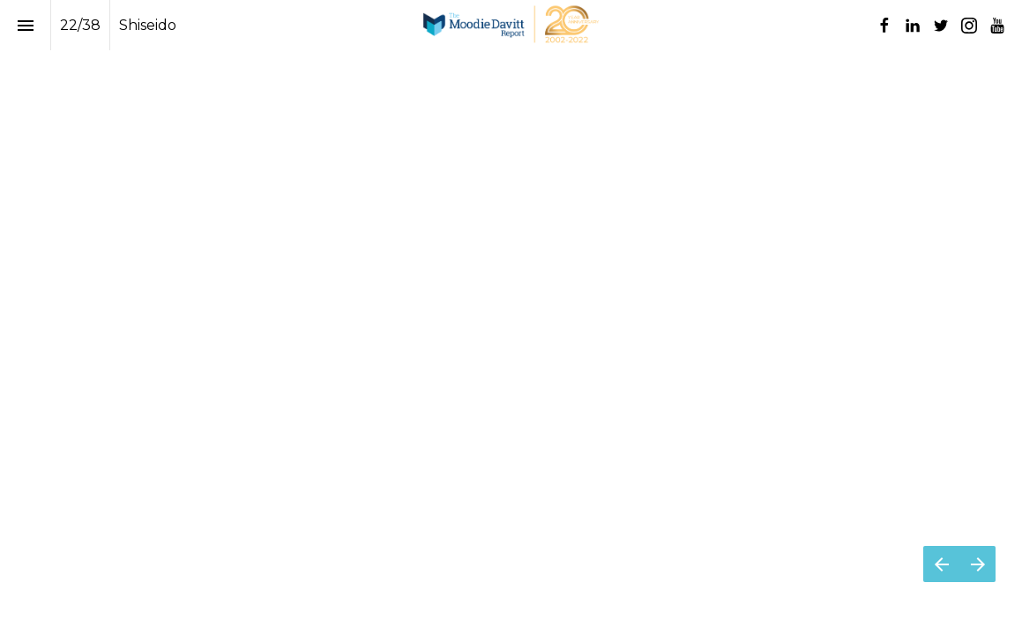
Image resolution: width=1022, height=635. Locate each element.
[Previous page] (941, 564)
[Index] (25, 25)
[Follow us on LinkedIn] (912, 25)
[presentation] (511, 68)
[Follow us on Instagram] (969, 25)
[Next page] (977, 564)
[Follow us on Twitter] (941, 25)
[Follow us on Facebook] (884, 25)
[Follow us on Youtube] (997, 25)
